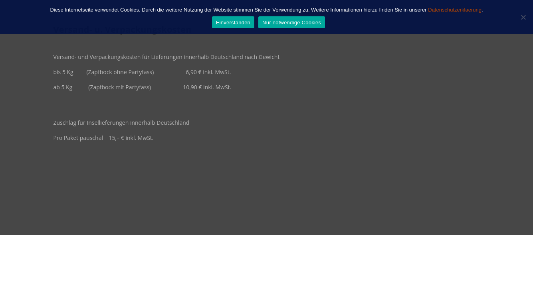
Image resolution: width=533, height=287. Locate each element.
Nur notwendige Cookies (291, 23)
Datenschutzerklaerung (454, 10)
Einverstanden (233, 23)
